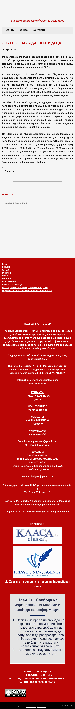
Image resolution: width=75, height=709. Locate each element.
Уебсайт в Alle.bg (67, 705)
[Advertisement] (37, 238)
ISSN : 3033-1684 (9, 282)
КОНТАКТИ (39, 30)
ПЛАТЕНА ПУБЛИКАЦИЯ (12, 285)
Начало (5, 264)
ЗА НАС (23, 30)
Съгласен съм (41, 707)
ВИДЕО (5, 276)
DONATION (6, 279)
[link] (37, 12)
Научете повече (31, 707)
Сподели (9, 171)
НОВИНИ (9, 30)
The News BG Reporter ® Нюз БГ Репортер (37, 20)
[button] (37, 303)
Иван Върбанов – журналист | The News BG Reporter (25, 288)
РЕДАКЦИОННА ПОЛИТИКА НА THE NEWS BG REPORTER (27, 291)
